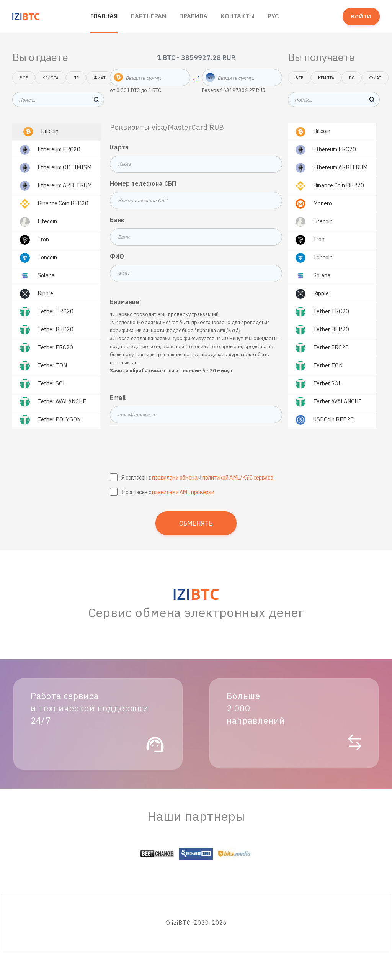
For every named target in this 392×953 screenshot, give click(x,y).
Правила (193, 16)
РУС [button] (273, 16)
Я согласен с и (197, 477)
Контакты (237, 16)
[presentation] (196, 450)
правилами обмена (175, 477)
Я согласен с (167, 492)
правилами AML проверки (183, 492)
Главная (104, 16)
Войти (361, 16)
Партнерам (149, 16)
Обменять (196, 523)
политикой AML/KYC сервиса (237, 477)
